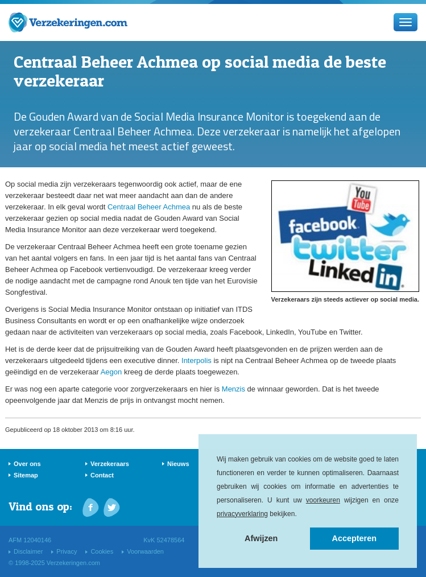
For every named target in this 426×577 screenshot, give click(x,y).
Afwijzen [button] (261, 538)
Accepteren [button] (354, 538)
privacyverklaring (242, 514)
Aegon (111, 372)
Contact (102, 475)
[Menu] (405, 22)
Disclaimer (28, 551)
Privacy (66, 551)
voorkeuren (323, 500)
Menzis (233, 389)
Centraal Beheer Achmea (148, 207)
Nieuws (178, 463)
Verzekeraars (109, 463)
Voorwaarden (145, 551)
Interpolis (196, 360)
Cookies (101, 551)
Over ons (27, 463)
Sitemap (26, 475)
